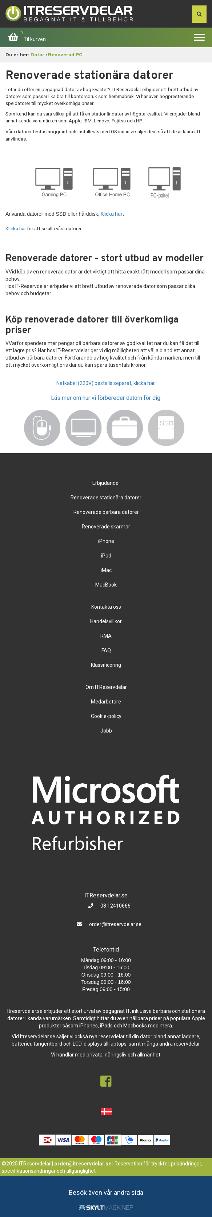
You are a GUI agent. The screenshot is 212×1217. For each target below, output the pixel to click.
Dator (37, 55)
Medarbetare (106, 702)
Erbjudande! (106, 483)
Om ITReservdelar (106, 687)
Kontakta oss (106, 607)
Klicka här (112, 214)
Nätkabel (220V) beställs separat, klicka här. (106, 383)
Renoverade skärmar (106, 527)
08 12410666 (115, 906)
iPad (106, 556)
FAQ (106, 650)
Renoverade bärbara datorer (106, 512)
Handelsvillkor (106, 621)
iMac (106, 570)
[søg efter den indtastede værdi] (199, 14)
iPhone (106, 541)
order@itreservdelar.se (115, 924)
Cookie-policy (106, 716)
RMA (106, 636)
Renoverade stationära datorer (106, 497)
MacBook (106, 585)
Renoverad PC (65, 55)
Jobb (106, 731)
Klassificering (106, 665)
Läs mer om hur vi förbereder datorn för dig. (106, 397)
